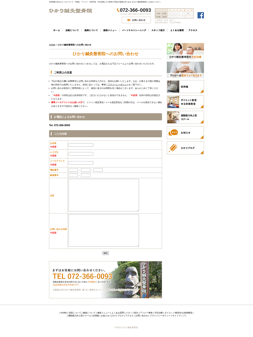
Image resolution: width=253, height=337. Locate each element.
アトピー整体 (146, 313)
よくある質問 (117, 313)
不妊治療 (158, 313)
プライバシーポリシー (118, 84)
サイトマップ (178, 315)
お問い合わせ (141, 315)
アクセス (129, 315)
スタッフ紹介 (132, 313)
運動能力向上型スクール (79, 315)
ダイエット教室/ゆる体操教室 (178, 313)
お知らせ (105, 315)
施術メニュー (103, 313)
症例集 (96, 315)
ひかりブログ (117, 315)
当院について (75, 313)
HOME (52, 45)
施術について (89, 313)
